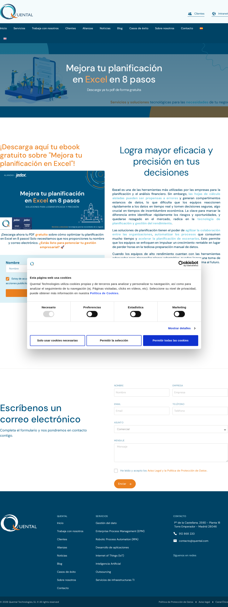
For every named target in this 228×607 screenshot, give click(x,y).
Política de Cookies (104, 293)
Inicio (3, 28)
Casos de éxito (138, 28)
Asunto (118, 422)
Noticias (105, 28)
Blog (120, 28)
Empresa (177, 385)
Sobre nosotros (164, 28)
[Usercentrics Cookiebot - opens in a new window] (181, 264)
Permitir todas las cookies (171, 340)
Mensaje (119, 440)
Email (117, 404)
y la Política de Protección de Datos (184, 470)
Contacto (187, 28)
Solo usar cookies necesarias (57, 340)
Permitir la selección (114, 340)
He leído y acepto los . (164, 470)
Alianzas (88, 28)
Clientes (70, 28)
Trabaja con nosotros (45, 28)
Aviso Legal (155, 470)
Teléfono (178, 404)
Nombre (13, 263)
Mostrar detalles (179, 328)
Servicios (19, 28)
